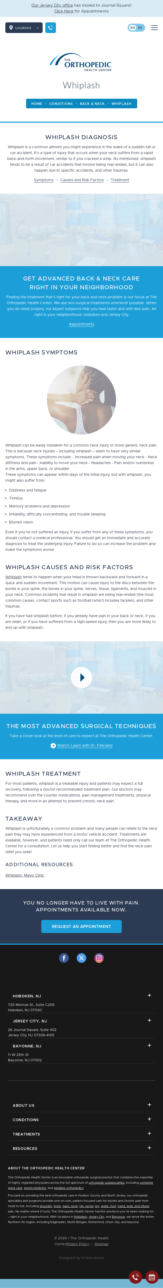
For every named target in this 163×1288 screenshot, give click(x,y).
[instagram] (99, 958)
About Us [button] (82, 1105)
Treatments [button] (82, 1134)
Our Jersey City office (52, 5)
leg (97, 1206)
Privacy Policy (77, 1244)
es (140, 27)
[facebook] (64, 958)
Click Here (64, 11)
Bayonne (118, 1216)
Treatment (120, 180)
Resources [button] (82, 1148)
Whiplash (13, 577)
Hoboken (80, 1216)
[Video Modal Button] (81, 677)
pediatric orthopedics (68, 1188)
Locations (29, 27)
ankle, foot (108, 1206)
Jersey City (96, 1216)
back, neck (70, 1206)
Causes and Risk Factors (82, 180)
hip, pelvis (86, 1206)
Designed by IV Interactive (81, 1258)
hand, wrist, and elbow (133, 1206)
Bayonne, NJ (82, 1046)
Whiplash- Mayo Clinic (24, 875)
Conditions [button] (82, 1119)
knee (57, 1206)
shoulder (46, 1206)
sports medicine (35, 1188)
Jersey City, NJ (82, 1021)
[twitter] (81, 958)
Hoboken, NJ (82, 996)
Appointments (81, 324)
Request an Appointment (81, 927)
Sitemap (101, 1244)
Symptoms (44, 180)
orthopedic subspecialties (106, 1182)
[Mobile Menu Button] (154, 27)
